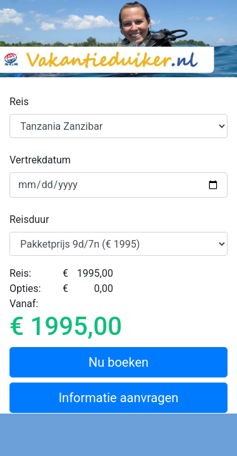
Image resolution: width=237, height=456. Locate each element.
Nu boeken (118, 362)
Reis (19, 102)
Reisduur (29, 219)
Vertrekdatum (40, 160)
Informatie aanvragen (119, 397)
